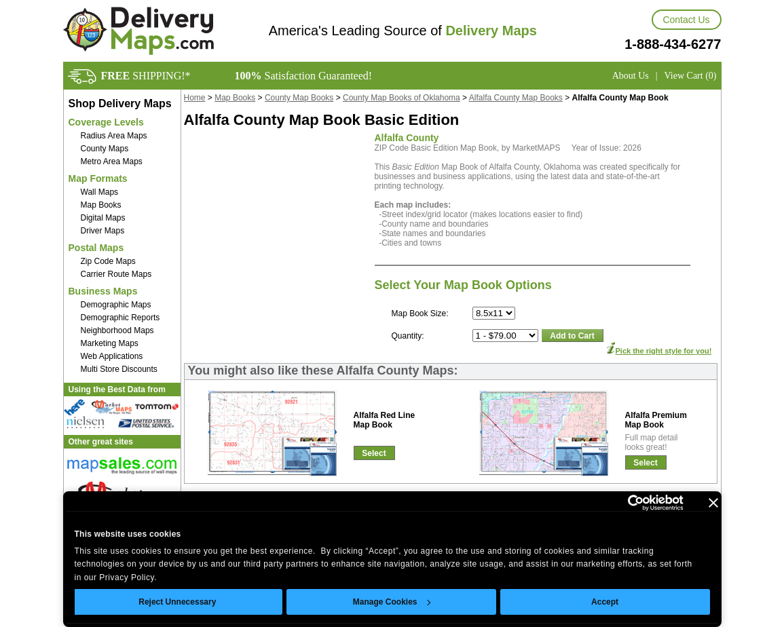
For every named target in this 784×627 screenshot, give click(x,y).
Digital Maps (103, 218)
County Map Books (299, 97)
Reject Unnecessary (177, 602)
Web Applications (112, 356)
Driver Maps (103, 230)
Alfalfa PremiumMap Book (656, 420)
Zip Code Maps (108, 261)
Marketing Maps (109, 343)
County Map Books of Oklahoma (401, 97)
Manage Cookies (391, 602)
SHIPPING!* (146, 75)
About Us (630, 76)
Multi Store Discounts (119, 369)
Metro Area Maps (112, 161)
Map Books (101, 205)
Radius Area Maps (114, 135)
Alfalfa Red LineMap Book (384, 420)
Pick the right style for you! (664, 351)
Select (374, 453)
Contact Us (685, 19)
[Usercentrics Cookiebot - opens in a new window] (624, 503)
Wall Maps (100, 192)
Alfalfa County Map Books (516, 97)
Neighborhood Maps (117, 330)
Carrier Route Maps (116, 274)
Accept (604, 602)
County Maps (105, 148)
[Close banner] (713, 503)
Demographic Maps (116, 304)
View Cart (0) (691, 76)
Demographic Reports (120, 317)
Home (195, 97)
